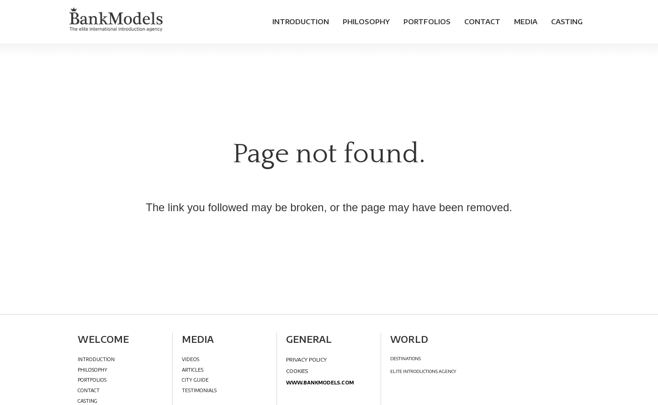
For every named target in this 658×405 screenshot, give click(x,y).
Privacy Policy (306, 359)
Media (525, 21)
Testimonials (199, 390)
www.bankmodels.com (320, 382)
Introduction (300, 21)
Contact (482, 21)
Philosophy (366, 21)
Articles (192, 370)
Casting (567, 21)
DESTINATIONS (405, 358)
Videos (190, 359)
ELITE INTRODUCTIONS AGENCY (423, 371)
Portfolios (427, 21)
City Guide (195, 380)
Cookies (297, 371)
